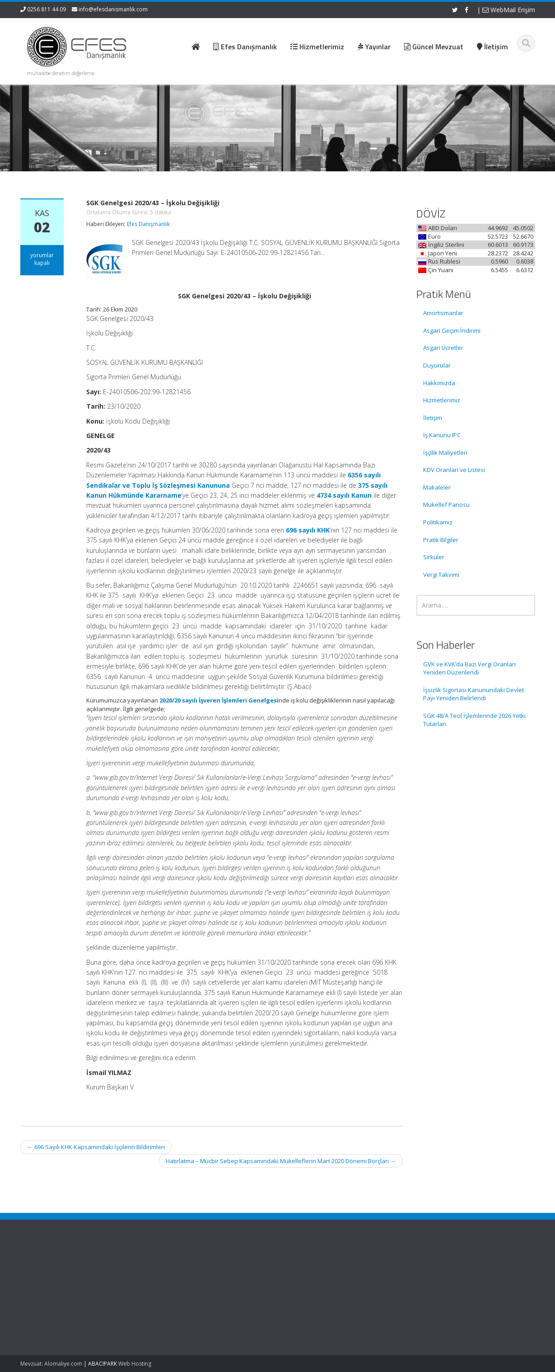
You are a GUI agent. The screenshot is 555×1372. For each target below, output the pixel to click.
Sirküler (433, 557)
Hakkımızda (439, 383)
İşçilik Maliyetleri (445, 452)
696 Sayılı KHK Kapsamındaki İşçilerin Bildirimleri (96, 1147)
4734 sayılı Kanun (344, 495)
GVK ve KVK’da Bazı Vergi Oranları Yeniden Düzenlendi (469, 668)
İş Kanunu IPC (442, 435)
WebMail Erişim (508, 9)
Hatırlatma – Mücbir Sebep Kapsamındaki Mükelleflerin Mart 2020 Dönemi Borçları (281, 1161)
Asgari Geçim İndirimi (451, 330)
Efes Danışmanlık (148, 224)
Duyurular (437, 365)
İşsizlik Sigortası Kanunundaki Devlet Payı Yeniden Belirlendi (473, 694)
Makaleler (437, 487)
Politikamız (437, 522)
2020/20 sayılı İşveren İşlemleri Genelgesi (219, 700)
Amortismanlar (443, 313)
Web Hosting (134, 1363)
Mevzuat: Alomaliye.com (51, 1363)
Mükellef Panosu (446, 504)
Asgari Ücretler (443, 348)
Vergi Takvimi (441, 574)
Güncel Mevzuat (318, 1295)
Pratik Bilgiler (440, 540)
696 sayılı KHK (308, 530)
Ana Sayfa (310, 1270)
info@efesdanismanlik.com (113, 9)
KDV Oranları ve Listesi (454, 470)
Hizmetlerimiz (441, 400)
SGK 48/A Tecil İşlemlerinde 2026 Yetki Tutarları (474, 720)
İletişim (432, 418)
